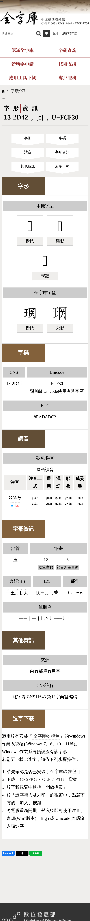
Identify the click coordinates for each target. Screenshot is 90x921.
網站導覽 (69, 33)
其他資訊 (28, 166)
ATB (60, 779)
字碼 (62, 138)
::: (1, 2)
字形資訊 (18, 91)
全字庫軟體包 (46, 736)
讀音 (27, 152)
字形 (27, 138)
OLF (46, 779)
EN (55, 33)
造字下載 (62, 166)
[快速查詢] (17, 33)
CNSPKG (28, 779)
